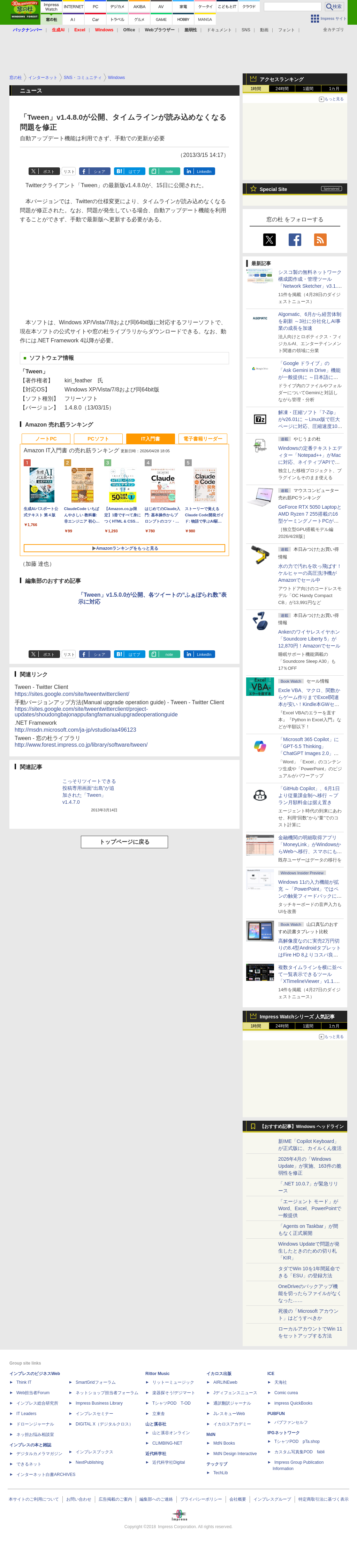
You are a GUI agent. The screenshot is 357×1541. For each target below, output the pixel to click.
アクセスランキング (282, 79)
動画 (264, 29)
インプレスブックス (94, 1451)
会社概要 (237, 1499)
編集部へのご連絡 (156, 1499)
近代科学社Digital (168, 1462)
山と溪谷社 (155, 1424)
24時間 (281, 88)
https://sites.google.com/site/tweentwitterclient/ (72, 694)
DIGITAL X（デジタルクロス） (104, 1424)
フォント (286, 29)
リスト (69, 171)
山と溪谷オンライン (171, 1432)
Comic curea (286, 1392)
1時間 (256, 88)
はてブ (134, 171)
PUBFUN (276, 1413)
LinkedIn (204, 171)
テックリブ (216, 1464)
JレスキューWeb (229, 1413)
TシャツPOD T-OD (171, 1403)
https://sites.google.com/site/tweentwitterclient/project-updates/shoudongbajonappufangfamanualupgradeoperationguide (96, 711)
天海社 (280, 1382)
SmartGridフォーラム (96, 1382)
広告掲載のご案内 (115, 1499)
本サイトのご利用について (34, 1499)
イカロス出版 (218, 1373)
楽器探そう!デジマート (173, 1392)
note (169, 171)
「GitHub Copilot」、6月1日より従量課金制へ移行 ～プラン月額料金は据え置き (309, 795)
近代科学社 (155, 1453)
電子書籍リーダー (202, 439)
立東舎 (158, 1413)
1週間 (308, 88)
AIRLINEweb (225, 1382)
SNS (246, 29)
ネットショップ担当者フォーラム (107, 1392)
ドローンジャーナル (35, 1424)
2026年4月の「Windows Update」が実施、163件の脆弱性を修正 (309, 1166)
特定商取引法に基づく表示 (323, 1499)
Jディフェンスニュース (235, 1392)
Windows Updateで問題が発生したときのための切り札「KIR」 (309, 1251)
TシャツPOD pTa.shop (297, 1441)
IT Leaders (26, 1413)
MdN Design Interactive (235, 1453)
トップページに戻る (124, 842)
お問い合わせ (78, 1499)
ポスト (49, 171)
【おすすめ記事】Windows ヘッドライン (302, 1126)
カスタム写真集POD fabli (299, 1451)
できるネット (28, 1464)
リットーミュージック (173, 1382)
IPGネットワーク (283, 1432)
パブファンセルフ (291, 1422)
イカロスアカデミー (232, 1424)
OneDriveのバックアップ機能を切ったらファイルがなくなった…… (310, 1293)
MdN (210, 1434)
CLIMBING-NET (167, 1443)
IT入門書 (150, 439)
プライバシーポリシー (201, 1499)
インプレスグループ (272, 1499)
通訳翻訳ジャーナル (232, 1403)
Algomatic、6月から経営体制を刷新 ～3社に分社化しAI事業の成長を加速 (309, 321)
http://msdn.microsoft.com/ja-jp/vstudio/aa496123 (75, 730)
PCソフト (98, 439)
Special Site (273, 189)
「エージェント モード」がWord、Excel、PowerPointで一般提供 (309, 1208)
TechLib (220, 1472)
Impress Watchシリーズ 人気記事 (297, 1016)
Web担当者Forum (33, 1392)
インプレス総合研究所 (37, 1403)
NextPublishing (90, 1462)
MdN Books (224, 1443)
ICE (270, 1373)
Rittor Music (157, 1373)
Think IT (23, 1382)
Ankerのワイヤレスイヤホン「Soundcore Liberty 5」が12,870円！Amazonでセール (309, 639)
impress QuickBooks (293, 1403)
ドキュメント (219, 29)
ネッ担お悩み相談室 (35, 1434)
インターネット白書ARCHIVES (45, 1474)
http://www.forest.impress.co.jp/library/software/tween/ (81, 745)
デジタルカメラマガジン (39, 1453)
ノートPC (45, 439)
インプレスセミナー (94, 1413)
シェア (99, 171)
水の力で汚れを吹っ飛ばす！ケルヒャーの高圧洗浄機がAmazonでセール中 (310, 573)
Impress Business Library (99, 1403)
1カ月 (334, 88)
